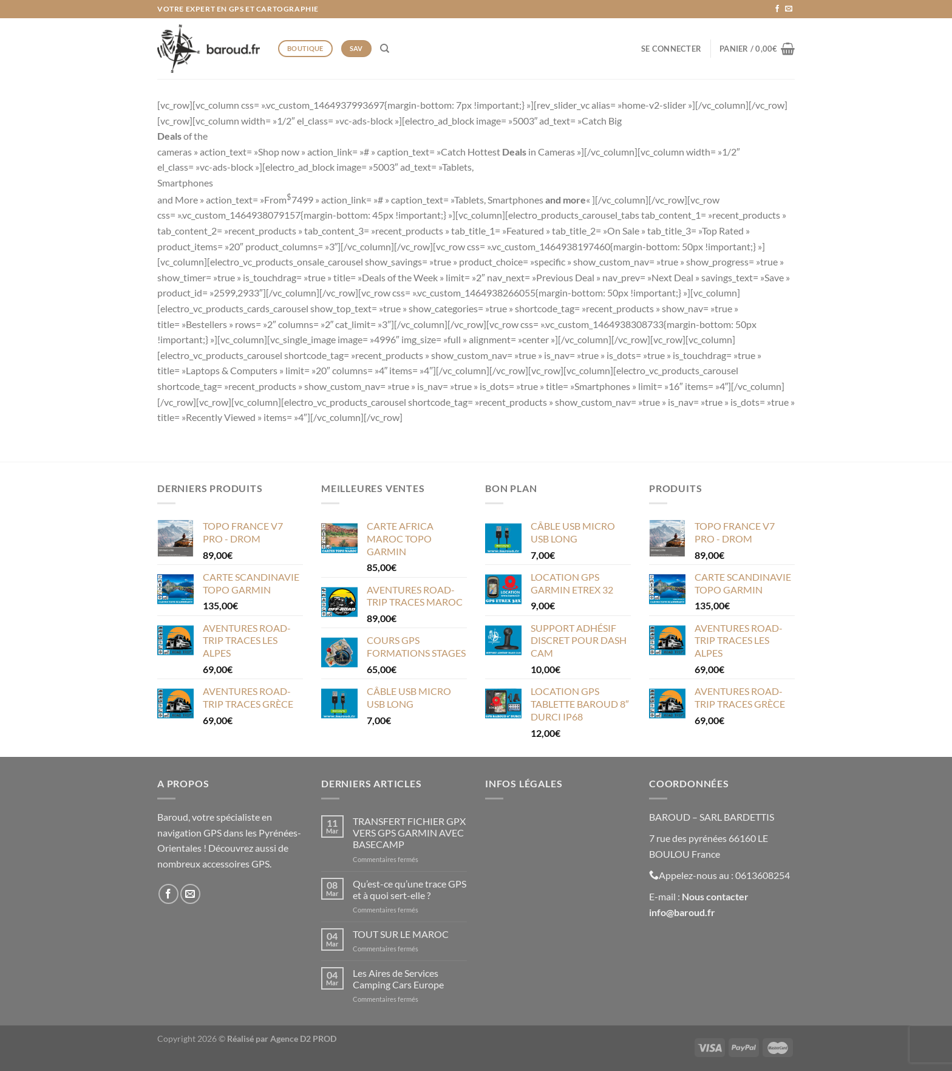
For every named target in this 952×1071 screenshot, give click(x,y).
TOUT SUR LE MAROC (401, 934)
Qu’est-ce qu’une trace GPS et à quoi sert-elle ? (409, 889)
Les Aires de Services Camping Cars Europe (398, 978)
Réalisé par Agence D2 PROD (281, 1038)
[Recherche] (384, 48)
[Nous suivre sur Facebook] (777, 9)
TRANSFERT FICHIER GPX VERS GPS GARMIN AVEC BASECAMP (409, 832)
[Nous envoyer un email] (788, 9)
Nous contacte (713, 896)
